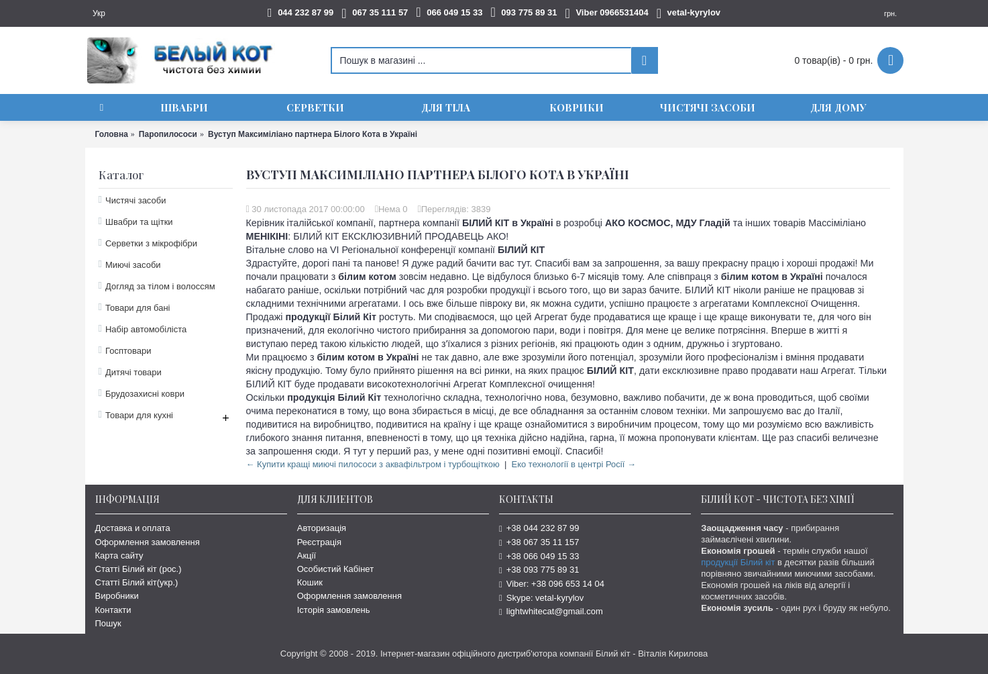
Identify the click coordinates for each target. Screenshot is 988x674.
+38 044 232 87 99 (539, 528)
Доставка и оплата (132, 528)
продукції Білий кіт (738, 562)
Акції (306, 555)
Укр (99, 13)
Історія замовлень (333, 610)
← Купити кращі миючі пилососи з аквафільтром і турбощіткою (373, 464)
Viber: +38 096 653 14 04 (551, 584)
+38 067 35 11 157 (539, 542)
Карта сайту (119, 555)
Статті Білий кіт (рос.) (138, 569)
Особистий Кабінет (335, 569)
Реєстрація (319, 542)
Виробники (117, 596)
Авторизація (321, 528)
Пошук (108, 623)
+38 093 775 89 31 (539, 570)
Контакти (113, 610)
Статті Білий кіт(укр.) (136, 582)
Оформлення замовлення (147, 542)
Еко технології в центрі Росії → (574, 464)
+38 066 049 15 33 (539, 556)
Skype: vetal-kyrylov (541, 598)
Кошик (310, 582)
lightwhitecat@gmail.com (551, 611)
